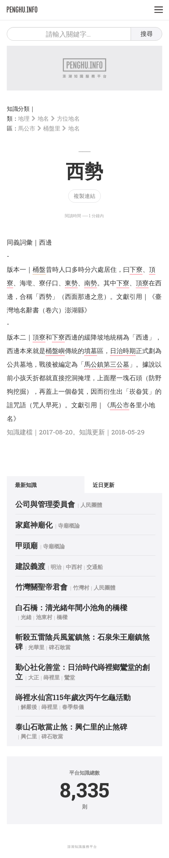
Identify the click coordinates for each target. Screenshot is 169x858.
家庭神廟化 (34, 525)
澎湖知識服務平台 (82, 846)
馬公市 (26, 128)
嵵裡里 (51, 677)
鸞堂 (69, 677)
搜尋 (146, 33)
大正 (33, 677)
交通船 (95, 566)
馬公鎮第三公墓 (106, 364)
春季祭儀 (73, 706)
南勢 (90, 283)
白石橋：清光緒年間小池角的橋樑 (71, 607)
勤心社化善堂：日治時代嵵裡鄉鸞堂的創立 (82, 671)
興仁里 (29, 736)
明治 (56, 566)
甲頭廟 (26, 545)
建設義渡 (30, 566)
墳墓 (90, 350)
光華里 (36, 647)
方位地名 (68, 118)
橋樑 (62, 616)
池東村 (44, 616)
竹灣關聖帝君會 (41, 587)
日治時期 (123, 350)
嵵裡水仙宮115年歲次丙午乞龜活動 (73, 697)
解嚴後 (29, 706)
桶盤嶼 (55, 350)
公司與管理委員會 (45, 504)
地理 (23, 118)
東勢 (71, 283)
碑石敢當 (60, 647)
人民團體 (91, 504)
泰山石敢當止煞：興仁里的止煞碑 (71, 727)
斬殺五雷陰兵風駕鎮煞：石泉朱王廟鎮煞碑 (82, 641)
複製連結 (84, 195)
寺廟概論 (69, 525)
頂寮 (142, 283)
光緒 (26, 616)
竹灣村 (81, 587)
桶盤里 (51, 128)
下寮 (136, 269)
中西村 (74, 566)
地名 (43, 118)
